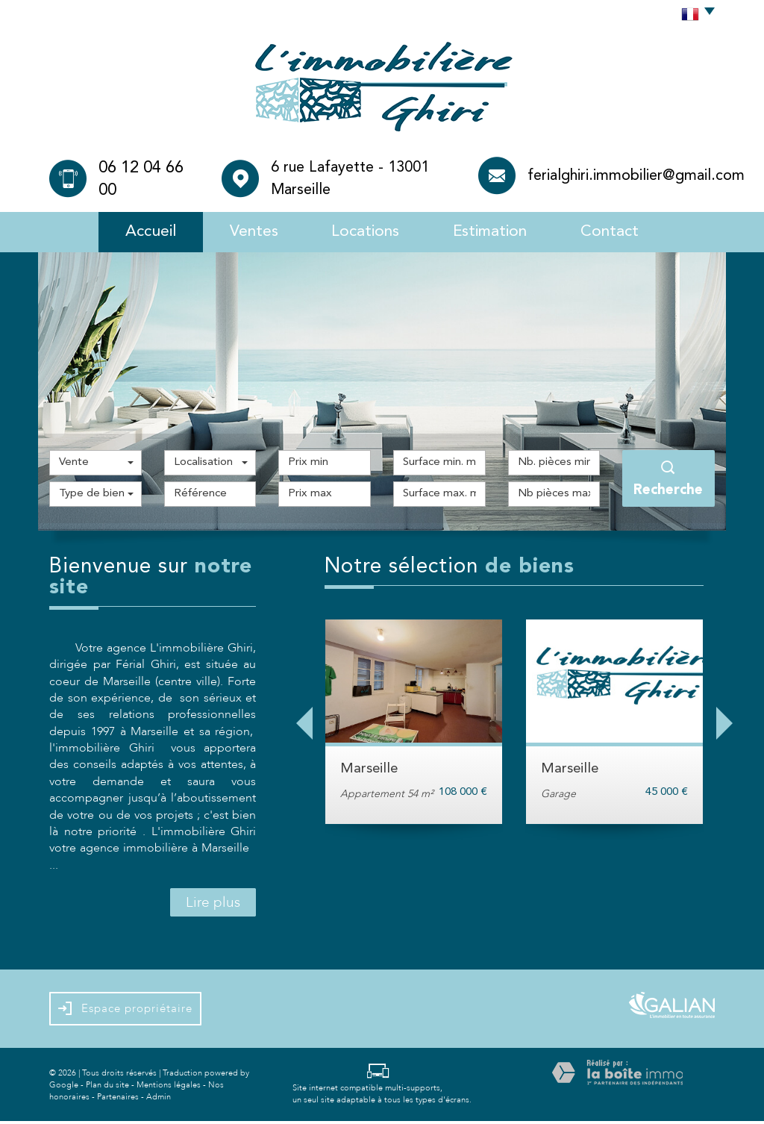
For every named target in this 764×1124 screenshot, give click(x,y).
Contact (622, 232)
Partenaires (118, 1099)
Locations (363, 232)
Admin (158, 1099)
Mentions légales (169, 1087)
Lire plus (213, 905)
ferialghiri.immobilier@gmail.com (636, 176)
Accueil (138, 232)
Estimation (496, 232)
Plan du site (107, 1087)
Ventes (246, 232)
